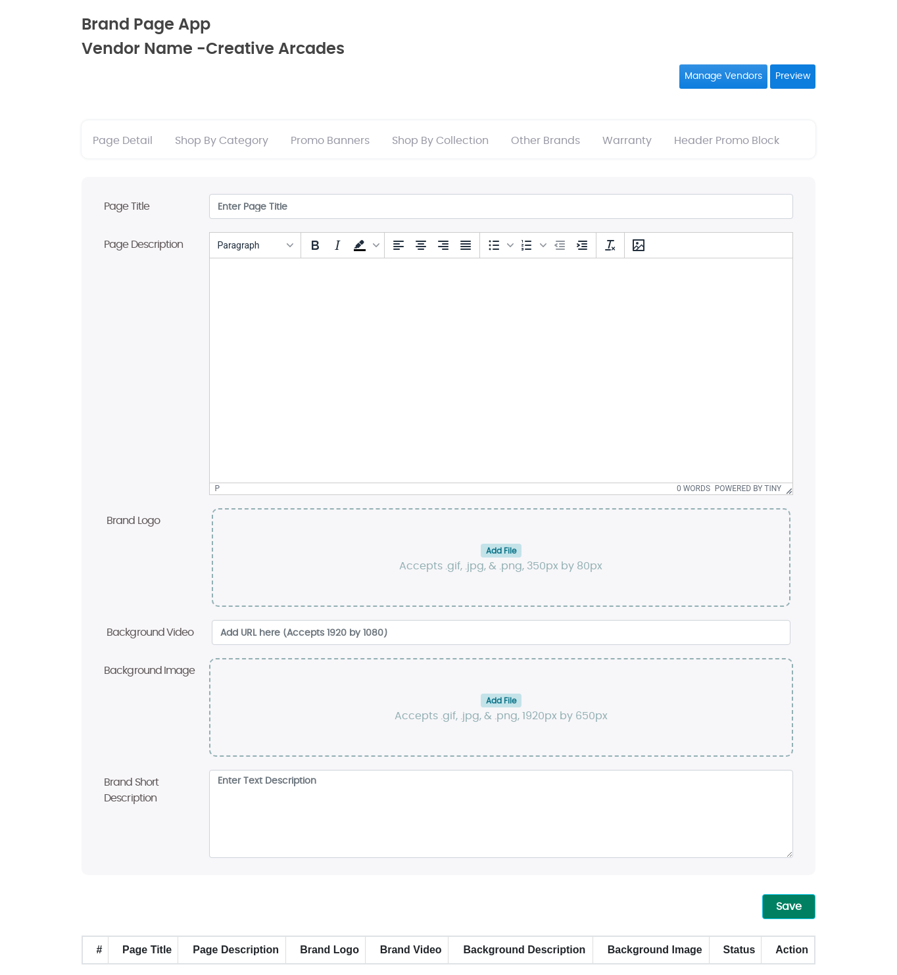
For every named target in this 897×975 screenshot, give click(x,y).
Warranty (627, 140)
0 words (693, 488)
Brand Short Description (131, 790)
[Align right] (443, 245)
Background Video (150, 632)
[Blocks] (255, 245)
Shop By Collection (440, 140)
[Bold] (315, 245)
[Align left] (398, 245)
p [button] (217, 488)
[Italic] (337, 245)
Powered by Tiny (748, 488)
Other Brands (545, 140)
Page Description (143, 244)
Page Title (126, 206)
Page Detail (123, 140)
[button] (365, 245)
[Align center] (421, 245)
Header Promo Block (726, 140)
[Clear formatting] (610, 245)
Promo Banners (330, 140)
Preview (792, 76)
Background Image (149, 670)
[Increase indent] (582, 245)
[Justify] (465, 245)
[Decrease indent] (559, 245)
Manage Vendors (723, 76)
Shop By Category (221, 140)
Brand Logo (133, 520)
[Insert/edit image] (638, 245)
